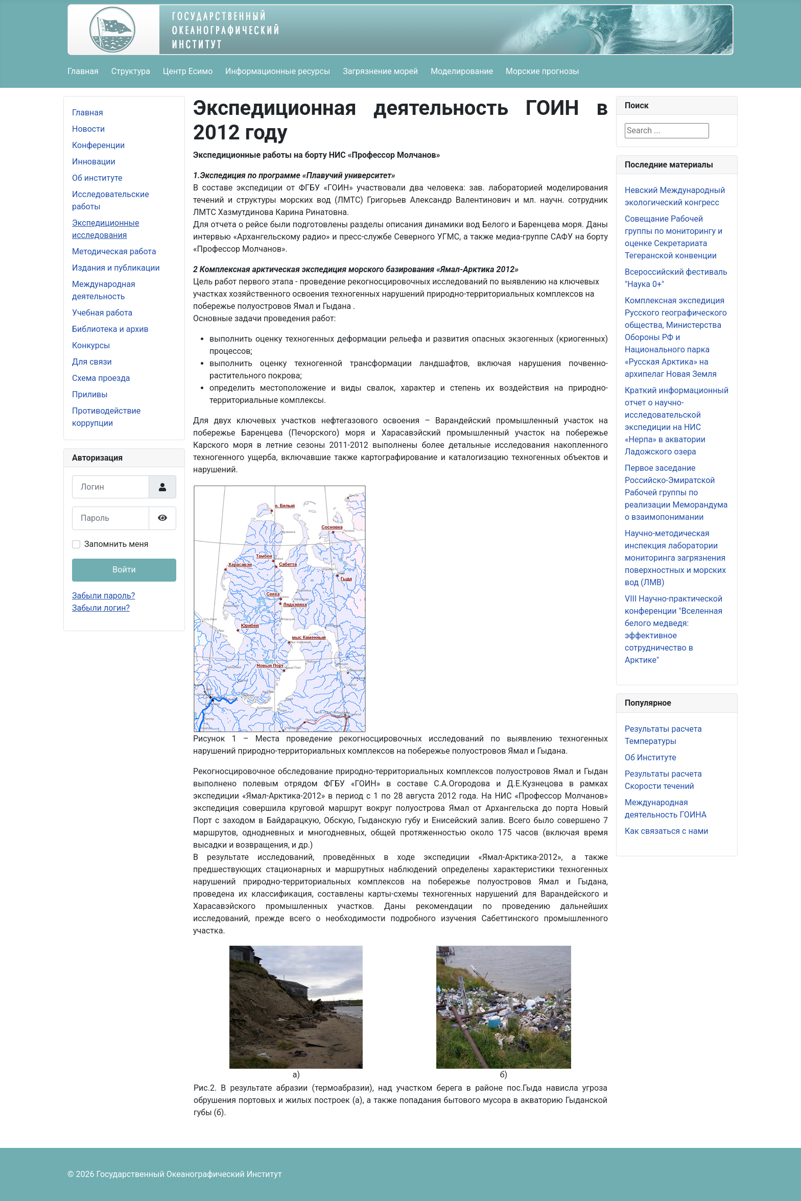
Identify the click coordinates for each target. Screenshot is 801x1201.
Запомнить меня (116, 544)
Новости (88, 129)
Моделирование (462, 71)
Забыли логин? (101, 608)
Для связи (92, 362)
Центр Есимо (188, 71)
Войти (123, 569)
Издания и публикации (116, 268)
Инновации (93, 161)
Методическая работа (114, 251)
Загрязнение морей (380, 71)
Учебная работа (102, 313)
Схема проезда (101, 378)
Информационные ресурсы (277, 71)
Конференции (98, 145)
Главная (83, 71)
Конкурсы (91, 345)
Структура (130, 71)
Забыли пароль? (103, 595)
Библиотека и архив (110, 329)
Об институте (97, 178)
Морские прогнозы (542, 71)
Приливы (90, 394)
